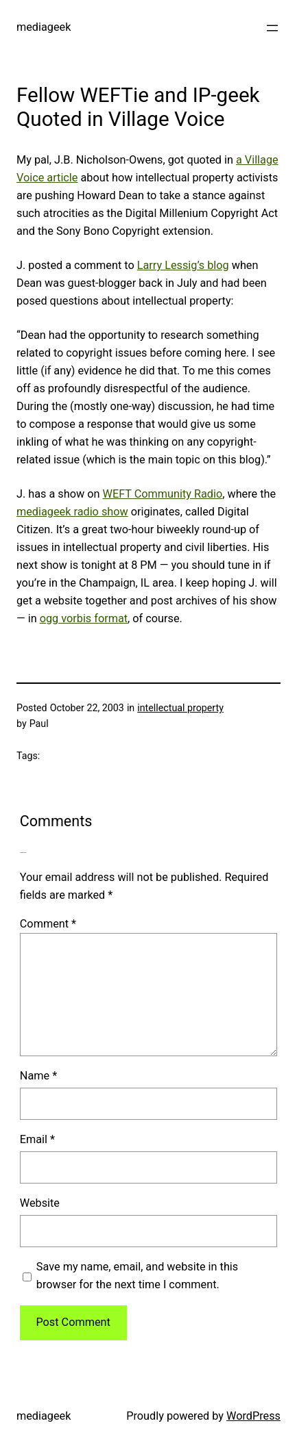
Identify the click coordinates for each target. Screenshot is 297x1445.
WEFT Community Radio (162, 493)
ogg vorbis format (84, 618)
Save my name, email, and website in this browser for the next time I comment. (137, 1275)
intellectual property (180, 707)
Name (38, 1075)
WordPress (253, 1415)
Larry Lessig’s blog (183, 265)
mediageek (43, 27)
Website (40, 1203)
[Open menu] (272, 28)
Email (37, 1139)
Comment (48, 923)
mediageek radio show (72, 511)
